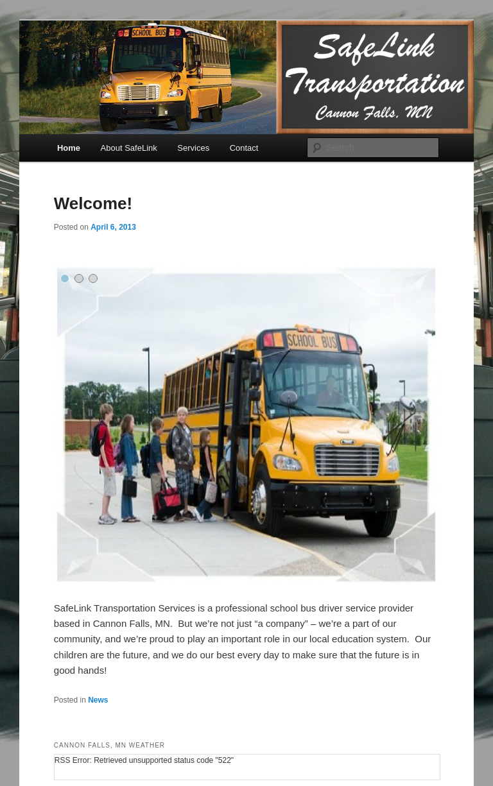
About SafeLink (129, 148)
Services (193, 148)
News (98, 700)
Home (68, 148)
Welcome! (93, 203)
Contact (244, 148)
